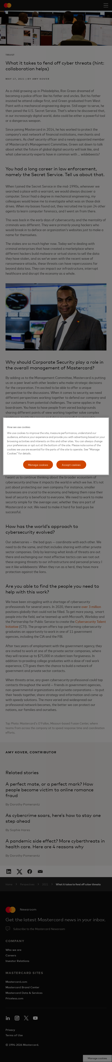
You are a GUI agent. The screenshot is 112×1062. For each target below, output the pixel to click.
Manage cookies (38, 464)
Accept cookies (71, 464)
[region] (56, 446)
